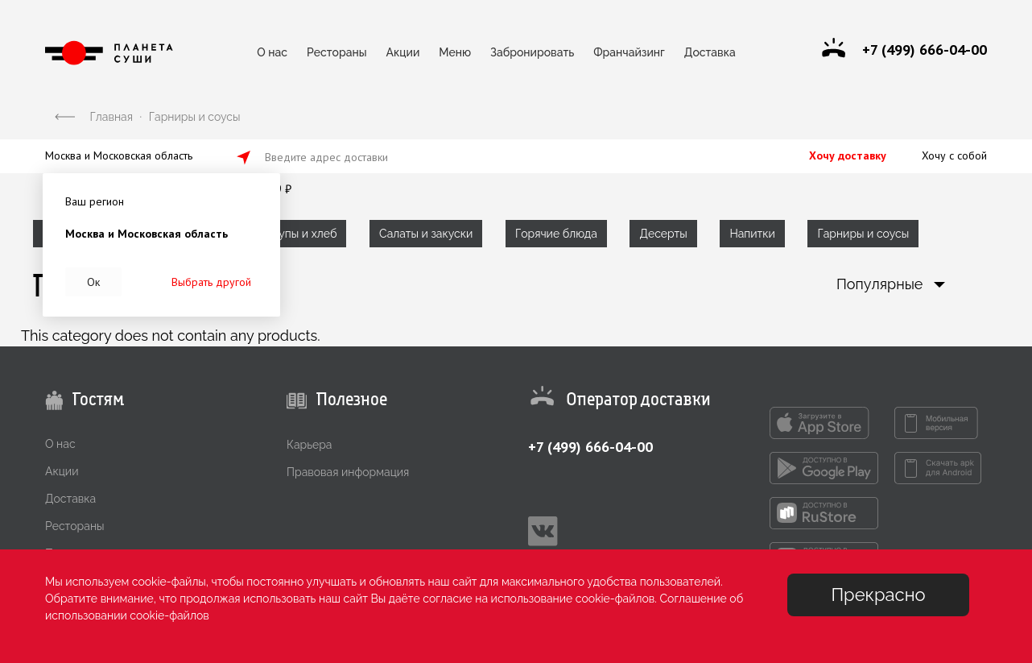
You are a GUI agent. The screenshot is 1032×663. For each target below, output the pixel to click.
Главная (111, 116)
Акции (403, 52)
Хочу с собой (954, 155)
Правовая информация (348, 472)
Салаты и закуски (426, 233)
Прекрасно (878, 594)
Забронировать (532, 52)
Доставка (710, 52)
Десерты (663, 233)
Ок (93, 282)
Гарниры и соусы (863, 233)
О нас (272, 52)
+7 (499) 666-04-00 (590, 446)
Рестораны (336, 52)
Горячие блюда (556, 233)
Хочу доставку (847, 155)
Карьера (309, 444)
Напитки (751, 233)
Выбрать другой (211, 282)
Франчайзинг (629, 52)
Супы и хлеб (304, 233)
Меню (455, 52)
